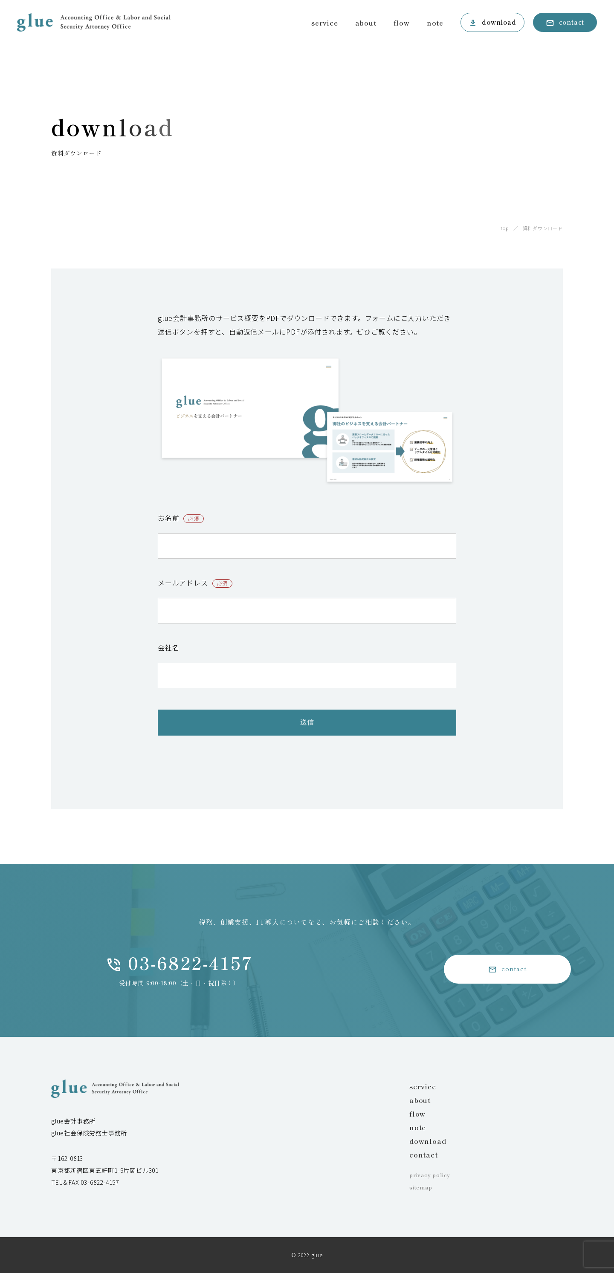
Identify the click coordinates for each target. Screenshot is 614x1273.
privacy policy (429, 1174)
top (505, 228)
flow (402, 22)
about (366, 22)
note (435, 22)
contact (572, 21)
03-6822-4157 (190, 962)
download (499, 21)
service (324, 22)
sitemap (420, 1187)
